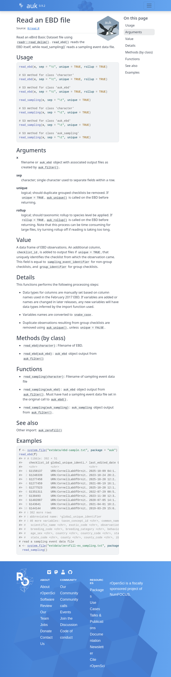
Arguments (133, 32)
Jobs (44, 625)
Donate (46, 631)
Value (129, 39)
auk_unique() (57, 197)
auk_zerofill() (50, 430)
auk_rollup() (57, 220)
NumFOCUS (120, 594)
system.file (36, 450)
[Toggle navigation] (149, 5)
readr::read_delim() (33, 42)
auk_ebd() (58, 399)
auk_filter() (48, 167)
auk (31, 6)
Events (65, 612)
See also (131, 66)
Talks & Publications (96, 621)
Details (130, 45)
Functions (132, 59)
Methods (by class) (139, 52)
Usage (130, 25)
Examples (132, 72)
